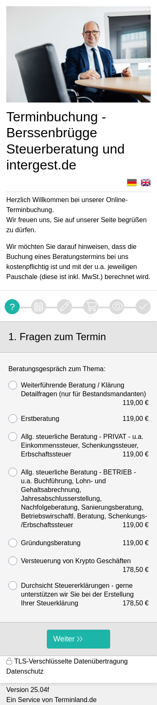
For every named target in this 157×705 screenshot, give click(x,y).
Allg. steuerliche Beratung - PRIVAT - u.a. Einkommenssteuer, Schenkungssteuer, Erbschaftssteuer (78, 445)
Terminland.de (75, 699)
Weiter (64, 639)
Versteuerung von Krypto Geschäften (78, 560)
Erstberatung (78, 418)
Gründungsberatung (78, 542)
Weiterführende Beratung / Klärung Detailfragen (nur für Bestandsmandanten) (78, 389)
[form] (78, 488)
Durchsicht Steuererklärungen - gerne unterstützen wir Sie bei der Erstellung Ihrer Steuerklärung (78, 594)
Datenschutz (25, 671)
